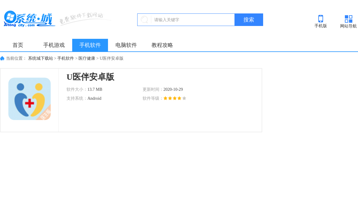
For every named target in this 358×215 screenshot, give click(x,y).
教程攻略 (162, 45)
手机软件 (90, 45)
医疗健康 (86, 58)
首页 (18, 45)
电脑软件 (126, 45)
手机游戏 (54, 45)
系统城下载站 (40, 58)
